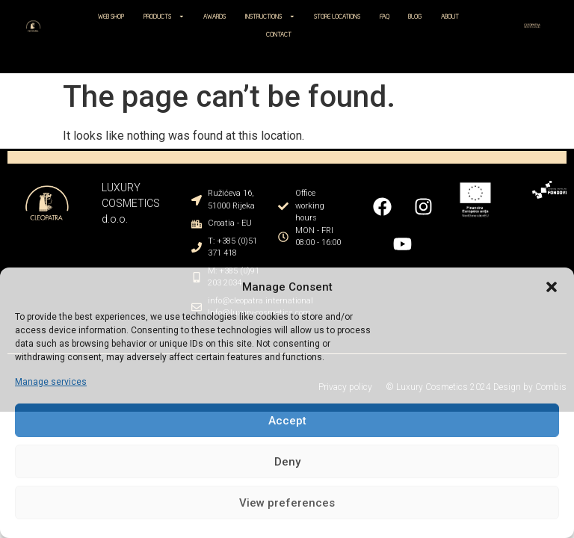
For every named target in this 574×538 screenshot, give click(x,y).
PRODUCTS (164, 16)
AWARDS (214, 16)
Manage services (51, 382)
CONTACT (278, 34)
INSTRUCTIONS (270, 16)
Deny (287, 462)
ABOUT (450, 16)
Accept (287, 420)
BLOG (415, 16)
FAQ (384, 16)
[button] (551, 286)
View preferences (287, 503)
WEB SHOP (111, 16)
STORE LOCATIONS (337, 16)
